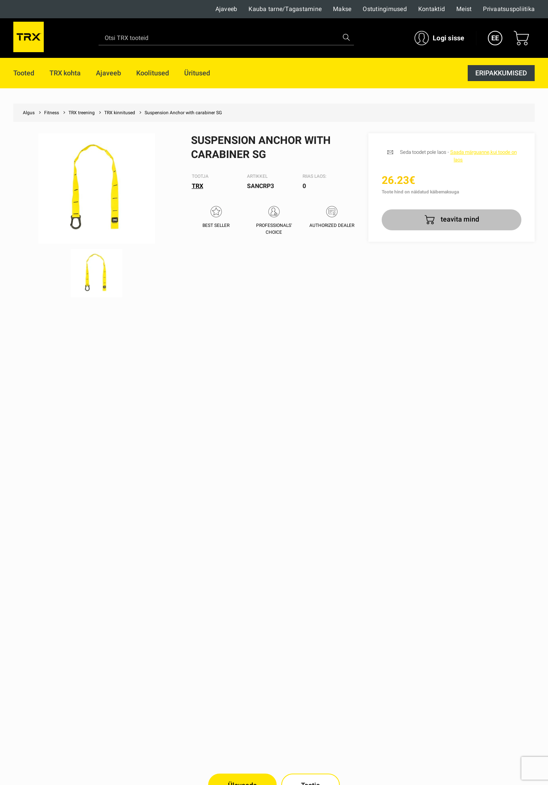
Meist (464, 9)
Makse (342, 9)
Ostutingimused (385, 9)
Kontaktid (431, 9)
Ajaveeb (226, 9)
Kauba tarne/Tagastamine (285, 9)
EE (495, 38)
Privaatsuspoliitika (509, 9)
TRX (197, 186)
